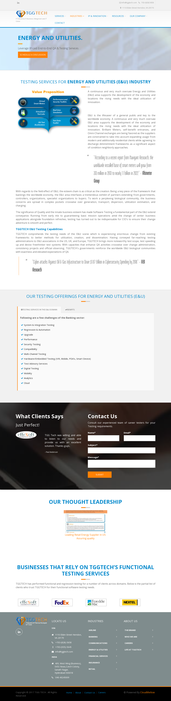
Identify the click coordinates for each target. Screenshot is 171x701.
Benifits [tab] (70, 309)
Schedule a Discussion (33, 54)
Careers (129, 643)
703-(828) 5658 (146, 2)
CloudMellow (147, 692)
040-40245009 (62, 677)
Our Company (137, 16)
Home (69, 692)
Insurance (94, 662)
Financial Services (98, 656)
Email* (127, 432)
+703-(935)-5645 (63, 647)
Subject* (92, 445)
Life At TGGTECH (133, 649)
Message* (93, 457)
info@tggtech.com (128, 2)
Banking (93, 636)
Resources (118, 16)
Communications (98, 643)
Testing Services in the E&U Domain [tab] (39, 309)
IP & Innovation (97, 16)
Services (59, 16)
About (78, 692)
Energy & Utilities (98, 649)
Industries (76, 16)
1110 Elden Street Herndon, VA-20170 (137, 8)
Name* (92, 432)
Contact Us (89, 692)
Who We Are (131, 636)
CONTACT (60, 22)
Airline (92, 630)
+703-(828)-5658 (63, 642)
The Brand (130, 630)
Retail (92, 669)
